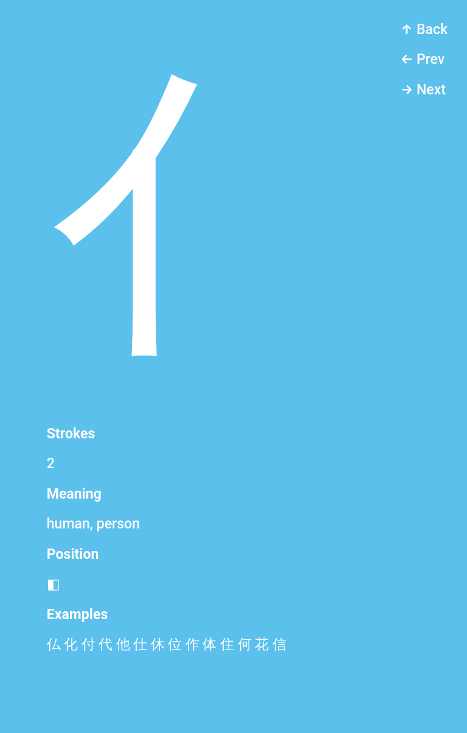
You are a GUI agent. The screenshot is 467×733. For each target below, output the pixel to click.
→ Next (423, 90)
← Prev (422, 59)
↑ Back (424, 29)
